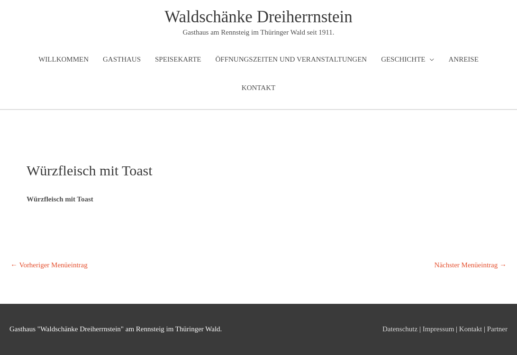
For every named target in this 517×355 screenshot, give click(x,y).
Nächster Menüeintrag (471, 265)
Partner (497, 329)
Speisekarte (178, 59)
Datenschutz (399, 329)
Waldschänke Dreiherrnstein (258, 17)
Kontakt (258, 87)
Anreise (463, 59)
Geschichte (403, 59)
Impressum (438, 329)
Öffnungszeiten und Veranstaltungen (291, 59)
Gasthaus (122, 59)
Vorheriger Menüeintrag (49, 265)
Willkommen (63, 59)
